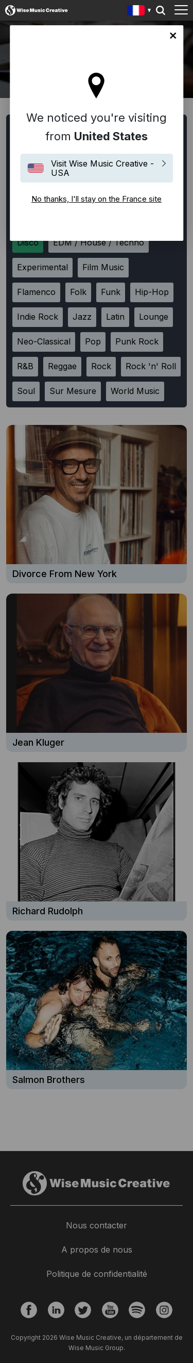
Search (160, 10)
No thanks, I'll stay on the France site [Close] (173, 35)
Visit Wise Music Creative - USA (102, 168)
